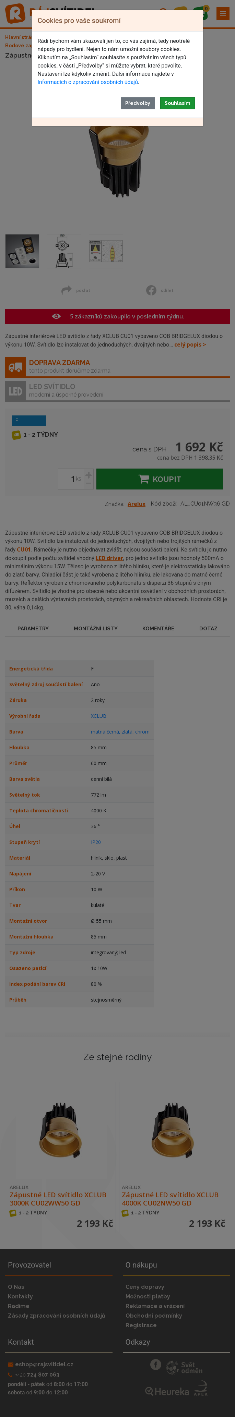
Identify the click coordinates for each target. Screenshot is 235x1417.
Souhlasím (177, 103)
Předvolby (137, 103)
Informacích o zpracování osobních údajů (88, 82)
